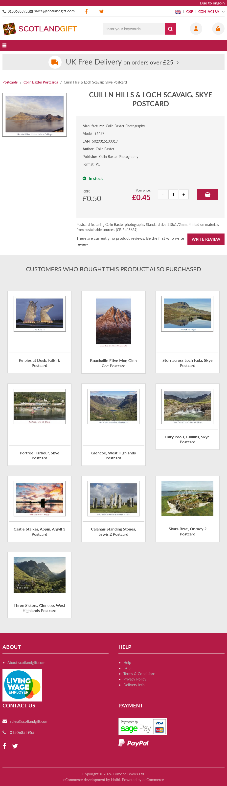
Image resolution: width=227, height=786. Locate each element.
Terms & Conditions (139, 673)
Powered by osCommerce (143, 779)
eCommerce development (84, 779)
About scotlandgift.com (26, 662)
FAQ (127, 668)
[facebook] (87, 11)
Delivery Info (134, 684)
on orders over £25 (119, 62)
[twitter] (101, 11)
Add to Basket (207, 194)
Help (127, 662)
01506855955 (18, 11)
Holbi (115, 779)
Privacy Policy (134, 679)
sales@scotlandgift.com (54, 10)
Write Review (206, 239)
